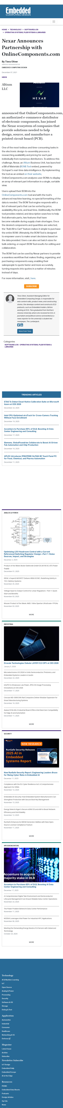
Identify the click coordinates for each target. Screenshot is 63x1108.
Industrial (5, 1024)
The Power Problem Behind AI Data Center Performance (25, 909)
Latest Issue (6, 1049)
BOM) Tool (25, 166)
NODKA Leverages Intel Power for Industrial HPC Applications (28, 918)
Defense (6, 1038)
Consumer (6, 1027)
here (33, 278)
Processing (6, 995)
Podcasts (5, 1093)
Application (8, 1015)
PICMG (4, 1086)
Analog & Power (8, 991)
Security (5, 998)
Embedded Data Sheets (11, 1090)
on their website (32, 174)
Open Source (7, 987)
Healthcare (6, 1031)
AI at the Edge (7, 1076)
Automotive (6, 1020)
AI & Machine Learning (10, 980)
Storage (5, 1006)
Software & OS (31, 30)
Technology (16, 30)
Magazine (7, 1044)
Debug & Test (7, 1009)
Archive (5, 1052)
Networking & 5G (8, 1035)
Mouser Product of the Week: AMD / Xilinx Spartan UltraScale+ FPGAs (31, 603)
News (4, 1105)
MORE (31, 615)
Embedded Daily (8, 1068)
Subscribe (31, 286)
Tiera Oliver (11, 62)
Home (4, 30)
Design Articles (7, 1097)
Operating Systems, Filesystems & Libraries (25, 32)
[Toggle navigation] (54, 21)
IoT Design (6, 1064)
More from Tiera (25, 331)
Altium (26, 163)
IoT (3, 983)
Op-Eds (5, 1101)
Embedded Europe (9, 1072)
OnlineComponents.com (15, 195)
